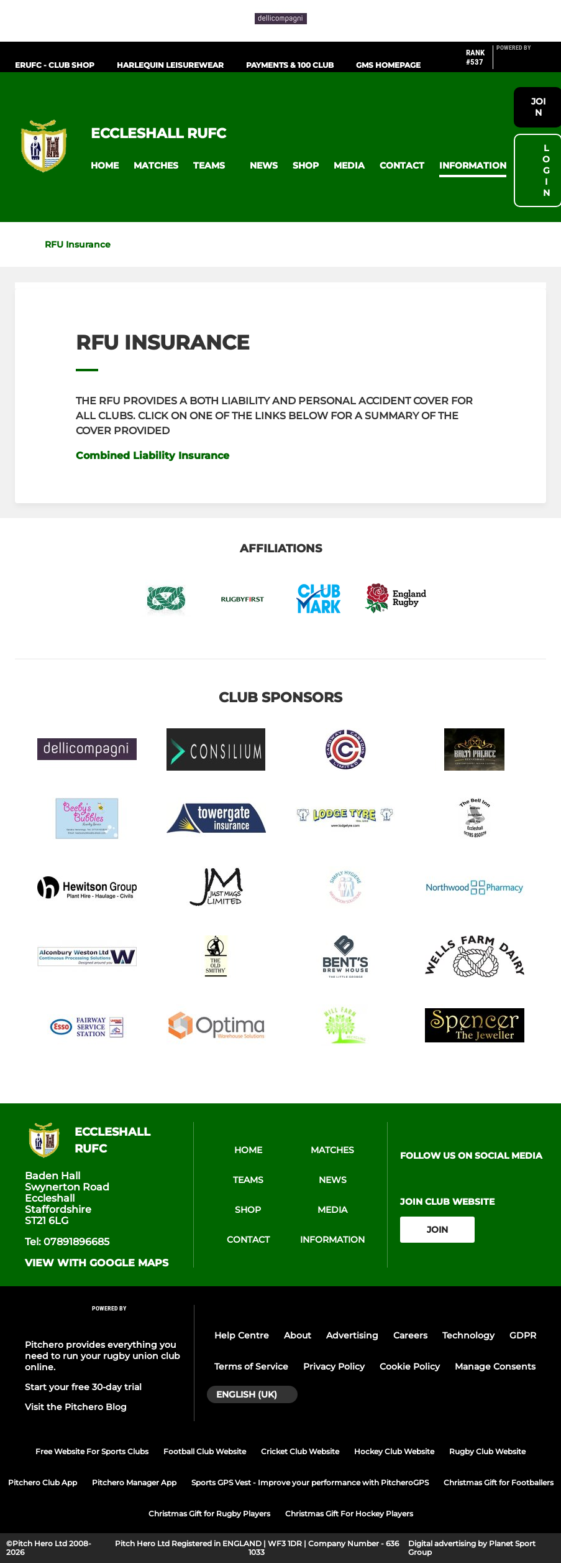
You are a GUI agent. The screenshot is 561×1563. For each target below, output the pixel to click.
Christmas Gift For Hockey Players (349, 1513)
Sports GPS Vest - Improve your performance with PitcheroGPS (310, 1482)
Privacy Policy (334, 1366)
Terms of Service (251, 1366)
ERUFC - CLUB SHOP (54, 65)
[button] (104, 166)
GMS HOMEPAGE (388, 65)
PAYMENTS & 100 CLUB (290, 65)
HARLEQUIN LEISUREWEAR (170, 65)
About (297, 1335)
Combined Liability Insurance (152, 455)
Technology (468, 1335)
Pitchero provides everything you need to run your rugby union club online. (102, 1356)
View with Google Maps (96, 1263)
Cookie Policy (410, 1366)
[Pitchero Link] (521, 62)
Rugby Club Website (487, 1451)
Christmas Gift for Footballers (499, 1482)
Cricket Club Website (300, 1451)
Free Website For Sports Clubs (91, 1451)
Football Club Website (204, 1451)
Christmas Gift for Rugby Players (209, 1513)
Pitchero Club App (42, 1482)
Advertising (352, 1335)
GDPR (522, 1335)
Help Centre (241, 1335)
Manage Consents (495, 1366)
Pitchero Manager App (134, 1482)
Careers (410, 1335)
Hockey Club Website (394, 1451)
